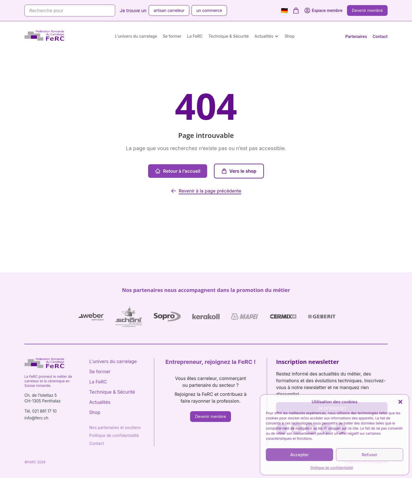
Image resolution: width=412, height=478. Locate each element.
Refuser (370, 454)
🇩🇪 (284, 10)
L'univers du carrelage (136, 36)
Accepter (299, 454)
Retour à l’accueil (177, 171)
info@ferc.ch (36, 417)
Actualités (264, 36)
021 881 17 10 (44, 411)
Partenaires (356, 36)
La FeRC (195, 36)
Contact (380, 36)
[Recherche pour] (69, 10)
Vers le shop (238, 171)
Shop (290, 36)
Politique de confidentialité (331, 468)
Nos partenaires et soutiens (115, 427)
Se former (172, 36)
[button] (400, 402)
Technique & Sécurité (229, 36)
